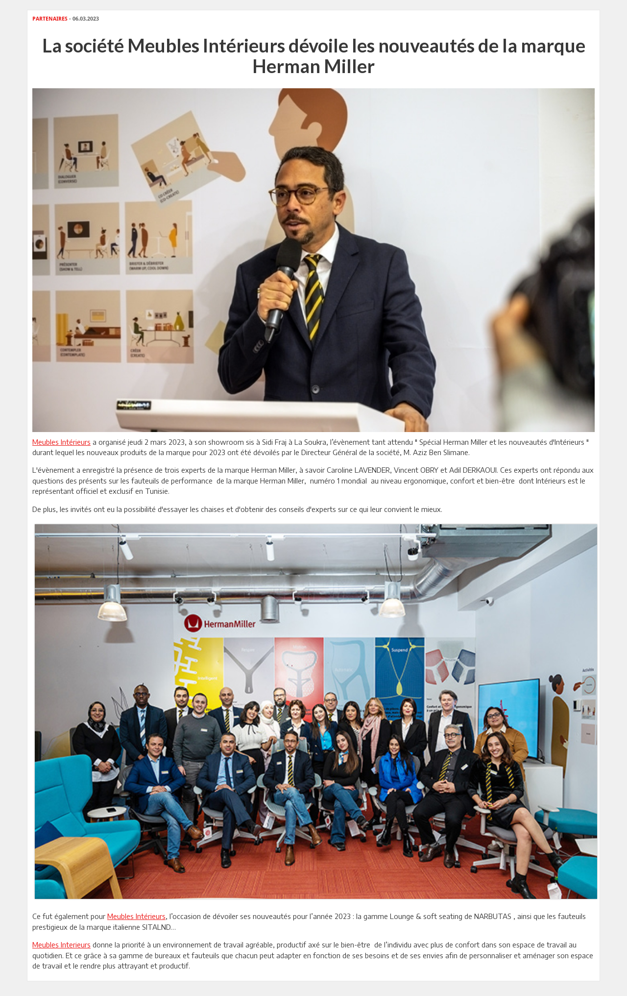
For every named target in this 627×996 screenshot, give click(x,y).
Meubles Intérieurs (61, 441)
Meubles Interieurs (61, 944)
